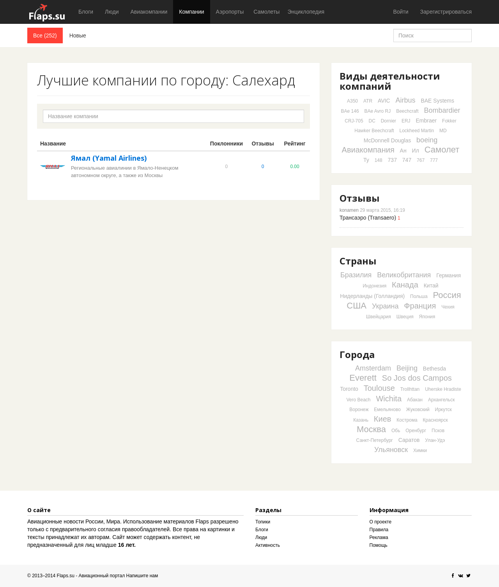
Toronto (349, 389)
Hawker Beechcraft (374, 130)
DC (371, 121)
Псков (438, 430)
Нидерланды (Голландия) (372, 296)
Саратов (409, 440)
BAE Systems (437, 101)
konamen (349, 210)
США (356, 305)
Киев (382, 419)
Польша (419, 296)
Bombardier (442, 110)
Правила (379, 529)
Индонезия (374, 286)
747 (406, 160)
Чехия (448, 307)
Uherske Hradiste (443, 389)
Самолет (442, 149)
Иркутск (443, 409)
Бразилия (356, 275)
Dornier (388, 121)
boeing (426, 140)
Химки (420, 450)
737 (392, 160)
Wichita (389, 398)
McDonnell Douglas (387, 140)
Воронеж (358, 409)
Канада (405, 284)
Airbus (405, 100)
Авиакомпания (368, 149)
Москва (371, 429)
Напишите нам (142, 575)
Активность (267, 545)
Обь (395, 430)
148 (378, 160)
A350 (352, 101)
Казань (360, 420)
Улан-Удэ (435, 440)
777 (434, 160)
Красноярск (435, 420)
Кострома (406, 420)
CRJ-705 (354, 121)
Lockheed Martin (416, 130)
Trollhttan (410, 389)
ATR (367, 101)
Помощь (379, 545)
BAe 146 (350, 111)
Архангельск (441, 400)
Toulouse (379, 388)
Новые (77, 35)
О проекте (381, 522)
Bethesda (434, 368)
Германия (448, 275)
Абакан (415, 400)
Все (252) (45, 35)
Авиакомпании (148, 12)
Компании (191, 12)
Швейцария (378, 316)
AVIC (384, 101)
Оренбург (415, 430)
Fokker (449, 121)
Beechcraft (407, 111)
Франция (420, 305)
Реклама (379, 537)
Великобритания (404, 275)
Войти (400, 12)
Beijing (407, 368)
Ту (366, 160)
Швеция (405, 316)
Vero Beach (359, 400)
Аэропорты (230, 12)
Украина (385, 306)
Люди (112, 12)
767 (421, 160)
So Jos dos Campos (417, 378)
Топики (262, 522)
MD (443, 130)
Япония (427, 316)
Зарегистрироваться (446, 12)
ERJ (406, 121)
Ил (415, 150)
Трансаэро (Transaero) (368, 218)
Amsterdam (373, 368)
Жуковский (418, 409)
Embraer (426, 120)
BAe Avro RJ (377, 111)
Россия (447, 295)
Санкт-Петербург (374, 440)
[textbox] (173, 116)
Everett (363, 378)
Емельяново (387, 409)
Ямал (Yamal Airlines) (109, 158)
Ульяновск (391, 450)
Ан (403, 150)
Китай (431, 285)
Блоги (85, 12)
